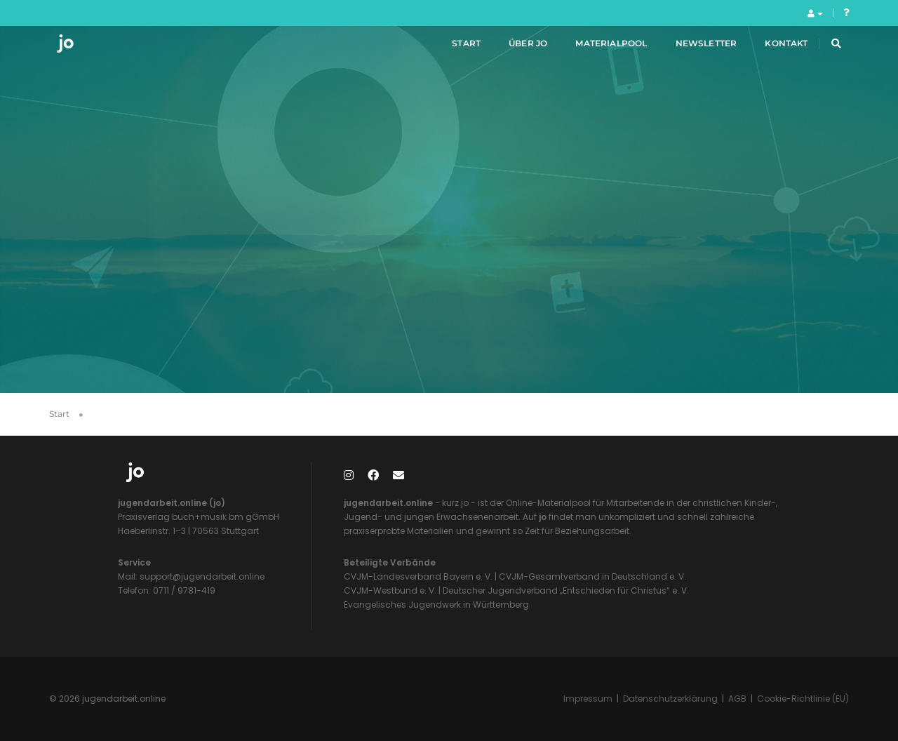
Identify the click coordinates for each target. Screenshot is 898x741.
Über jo (511, 48)
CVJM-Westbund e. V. (390, 590)
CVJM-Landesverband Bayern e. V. (418, 576)
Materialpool (595, 48)
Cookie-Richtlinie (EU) (803, 699)
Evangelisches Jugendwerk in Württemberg (436, 604)
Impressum (587, 699)
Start (450, 48)
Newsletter (690, 48)
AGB (737, 699)
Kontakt (770, 48)
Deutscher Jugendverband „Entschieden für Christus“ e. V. (566, 590)
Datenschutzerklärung (670, 699)
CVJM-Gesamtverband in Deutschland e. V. (591, 576)
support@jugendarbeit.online (201, 576)
